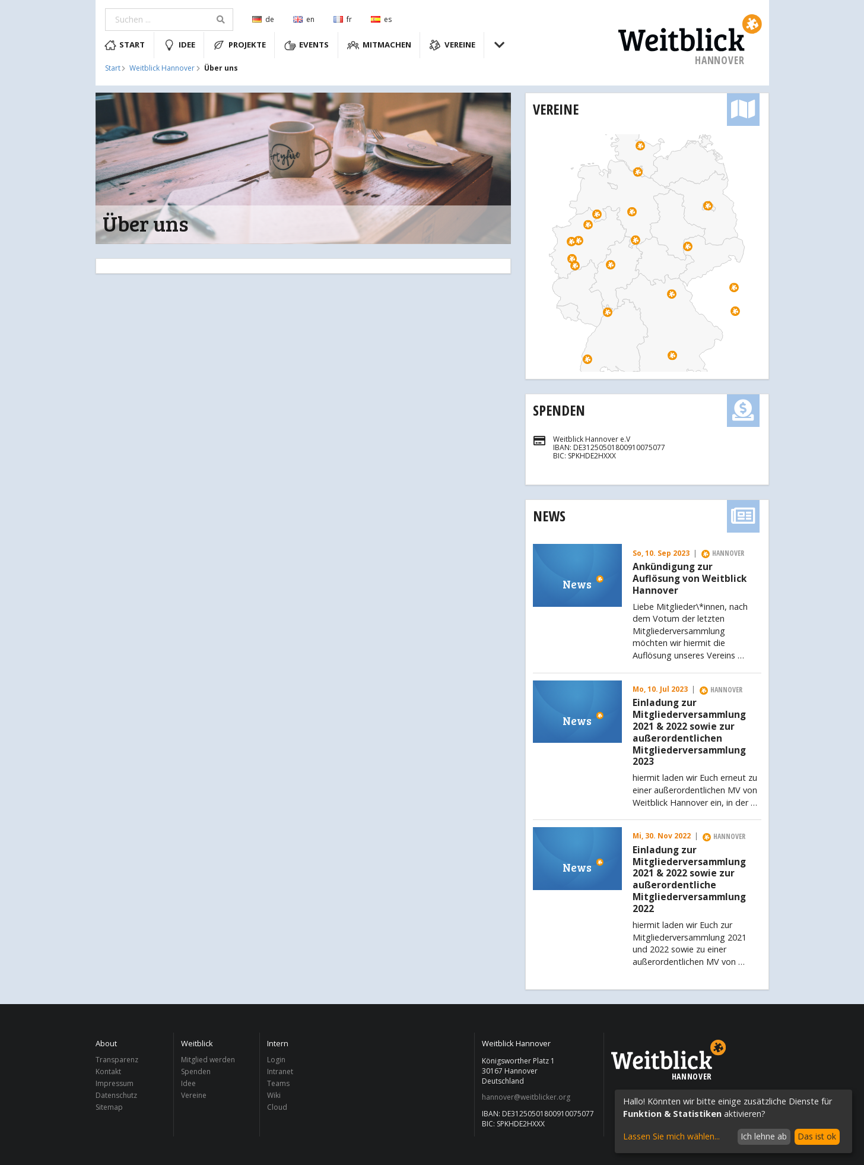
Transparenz (117, 1060)
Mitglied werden (208, 1060)
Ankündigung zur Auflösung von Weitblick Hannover (690, 578)
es (381, 19)
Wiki (274, 1095)
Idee (179, 45)
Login (276, 1060)
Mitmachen (379, 45)
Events (306, 45)
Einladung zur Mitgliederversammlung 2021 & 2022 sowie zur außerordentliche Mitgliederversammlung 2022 (689, 879)
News (549, 515)
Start (124, 45)
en (304, 19)
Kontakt (108, 1071)
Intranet (280, 1071)
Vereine (452, 45)
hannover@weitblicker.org (526, 1097)
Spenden (559, 410)
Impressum (115, 1083)
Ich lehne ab (764, 1136)
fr (342, 19)
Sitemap (109, 1107)
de (263, 19)
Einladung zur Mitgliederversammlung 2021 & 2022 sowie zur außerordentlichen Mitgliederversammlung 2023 (689, 732)
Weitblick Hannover (162, 68)
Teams (278, 1083)
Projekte (239, 45)
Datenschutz (116, 1095)
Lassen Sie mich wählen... (671, 1136)
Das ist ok (817, 1136)
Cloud (277, 1107)
